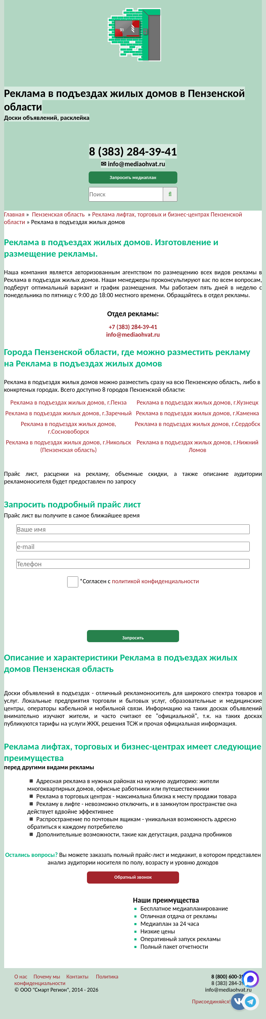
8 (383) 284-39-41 (232, 983)
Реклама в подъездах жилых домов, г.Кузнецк (197, 402)
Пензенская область (58, 214)
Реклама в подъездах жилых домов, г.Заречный (68, 413)
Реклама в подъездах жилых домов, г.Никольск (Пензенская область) (68, 446)
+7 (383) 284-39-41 (133, 327)
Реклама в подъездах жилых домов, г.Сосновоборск (68, 427)
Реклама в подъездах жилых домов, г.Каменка (197, 413)
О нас (21, 976)
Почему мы (47, 976)
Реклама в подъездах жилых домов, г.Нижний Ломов (197, 446)
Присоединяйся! (211, 1001)
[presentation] (133, 608)
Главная (14, 214)
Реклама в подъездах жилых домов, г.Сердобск (197, 424)
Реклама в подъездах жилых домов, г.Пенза (68, 402)
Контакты (77, 976)
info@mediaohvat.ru (133, 334)
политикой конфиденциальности (155, 581)
